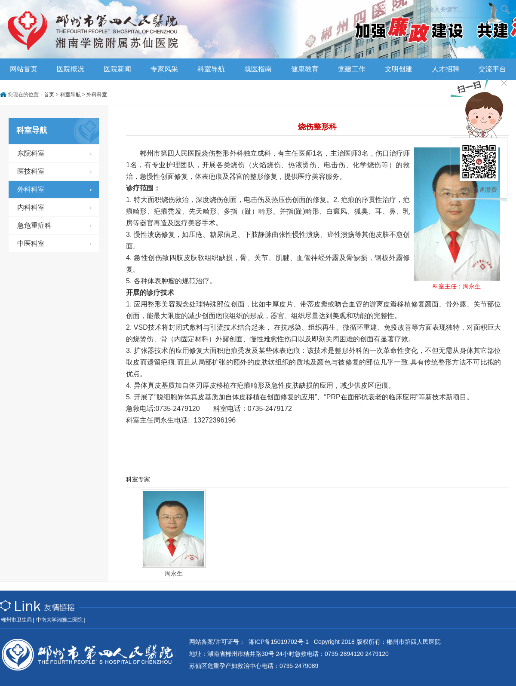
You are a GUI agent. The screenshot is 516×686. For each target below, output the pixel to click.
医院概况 (70, 69)
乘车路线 (333, 6)
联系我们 (304, 6)
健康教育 (305, 69)
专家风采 (164, 69)
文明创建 (398, 69)
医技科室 (31, 171)
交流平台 (492, 69)
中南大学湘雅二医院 (59, 620)
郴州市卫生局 (16, 620)
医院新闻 (117, 69)
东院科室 (31, 153)
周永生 (174, 573)
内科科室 (31, 207)
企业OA (383, 6)
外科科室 (96, 95)
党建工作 (352, 69)
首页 (49, 95)
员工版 (359, 6)
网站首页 (23, 69)
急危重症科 (34, 225)
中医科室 (31, 243)
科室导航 (211, 69)
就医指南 (258, 69)
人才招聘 (445, 69)
